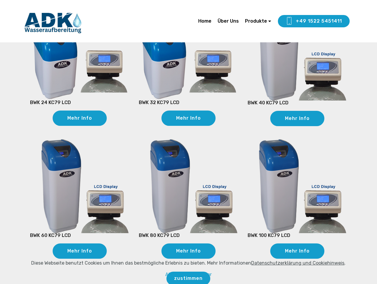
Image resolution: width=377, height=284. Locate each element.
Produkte (256, 21)
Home (204, 21)
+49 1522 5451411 (314, 21)
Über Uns (228, 21)
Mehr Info (79, 118)
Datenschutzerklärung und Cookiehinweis (297, 275)
